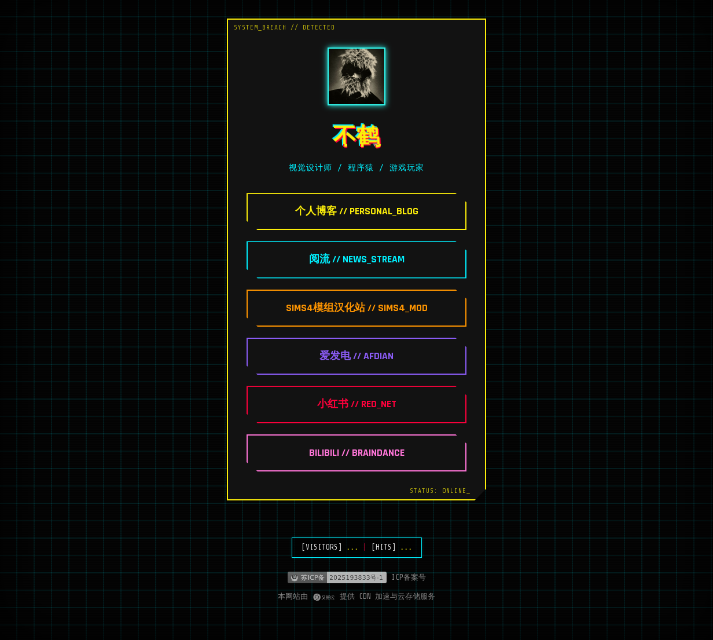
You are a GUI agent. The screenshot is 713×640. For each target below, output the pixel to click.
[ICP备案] (357, 577)
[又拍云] (324, 597)
